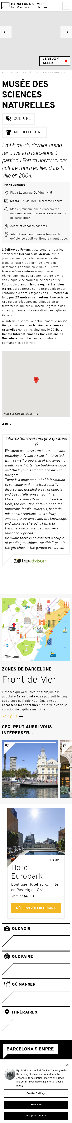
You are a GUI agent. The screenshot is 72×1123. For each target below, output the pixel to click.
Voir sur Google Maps (21, 414)
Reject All (36, 1105)
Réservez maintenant (36, 908)
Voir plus (12, 716)
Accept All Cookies (36, 1116)
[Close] (67, 1065)
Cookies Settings (35, 1094)
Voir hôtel (22, 896)
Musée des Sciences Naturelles (46, 73)
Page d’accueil (11, 73)
